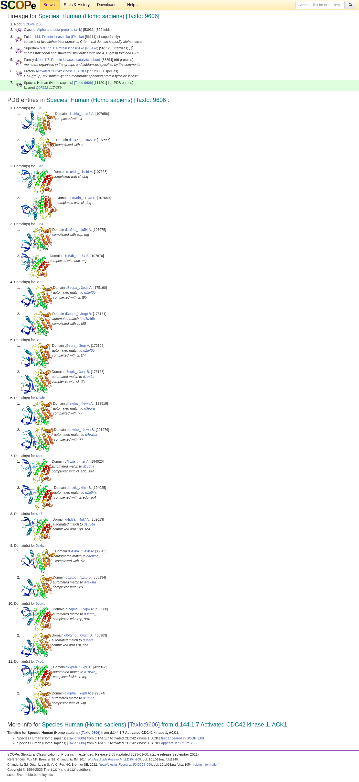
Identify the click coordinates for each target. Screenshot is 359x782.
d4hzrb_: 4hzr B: (79, 488)
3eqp (39, 282)
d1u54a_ (89, 466)
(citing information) (206, 764)
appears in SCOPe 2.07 (179, 743)
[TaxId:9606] (83, 83)
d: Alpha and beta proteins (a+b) (57, 30)
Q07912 (42, 87)
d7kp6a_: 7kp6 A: (77, 693)
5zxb (39, 545)
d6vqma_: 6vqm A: (79, 609)
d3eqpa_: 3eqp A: (79, 288)
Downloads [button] (108, 5)
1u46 (39, 108)
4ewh (40, 398)
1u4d (39, 166)
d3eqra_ (90, 408)
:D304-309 (114, 759)
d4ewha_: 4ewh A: (80, 403)
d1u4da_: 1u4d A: (79, 172)
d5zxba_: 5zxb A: (81, 551)
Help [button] (133, 5)
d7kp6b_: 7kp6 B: (79, 667)
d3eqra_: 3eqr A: (77, 345)
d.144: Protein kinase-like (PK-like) (58, 37)
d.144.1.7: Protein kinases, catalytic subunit (68, 60)
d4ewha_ (92, 434)
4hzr (39, 456)
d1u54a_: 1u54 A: (78, 230)
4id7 (39, 514)
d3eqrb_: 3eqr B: (77, 372)
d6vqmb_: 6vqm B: (78, 635)
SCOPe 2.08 (32, 24)
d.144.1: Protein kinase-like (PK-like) (70, 48)
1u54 (39, 224)
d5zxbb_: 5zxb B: (78, 577)
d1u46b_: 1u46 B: (82, 140)
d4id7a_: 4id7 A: (77, 519)
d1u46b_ (91, 292)
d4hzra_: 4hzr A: (76, 461)
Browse (49, 5)
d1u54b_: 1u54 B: (76, 256)
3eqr (39, 340)
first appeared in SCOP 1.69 (182, 738)
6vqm (40, 603)
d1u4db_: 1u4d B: (82, 198)
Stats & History (77, 5)
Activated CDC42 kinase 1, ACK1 (61, 71)
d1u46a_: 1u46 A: (81, 114)
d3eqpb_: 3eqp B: (78, 314)
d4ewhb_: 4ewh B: (81, 430)
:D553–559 (125, 764)
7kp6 (39, 661)
